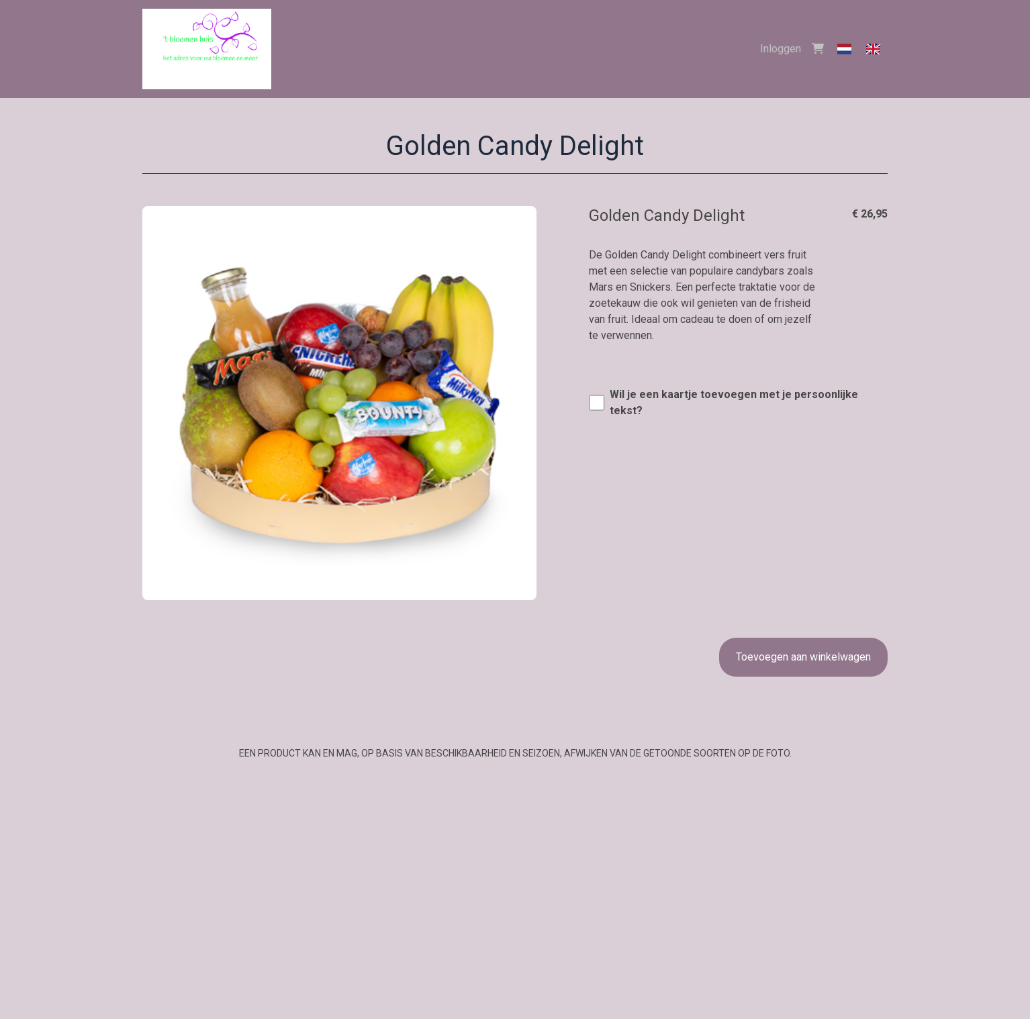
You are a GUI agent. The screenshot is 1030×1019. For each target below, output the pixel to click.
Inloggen (780, 48)
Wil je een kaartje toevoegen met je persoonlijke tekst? (734, 402)
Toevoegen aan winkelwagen (803, 656)
